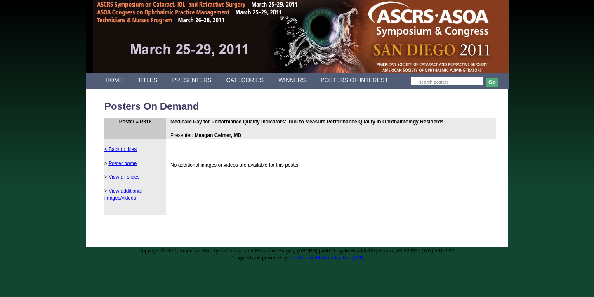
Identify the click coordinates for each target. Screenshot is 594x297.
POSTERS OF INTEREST (354, 80)
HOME (114, 80)
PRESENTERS (191, 80)
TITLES (147, 80)
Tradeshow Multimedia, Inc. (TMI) (327, 258)
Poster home (122, 163)
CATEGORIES (245, 80)
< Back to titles (120, 149)
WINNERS (292, 80)
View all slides (123, 177)
